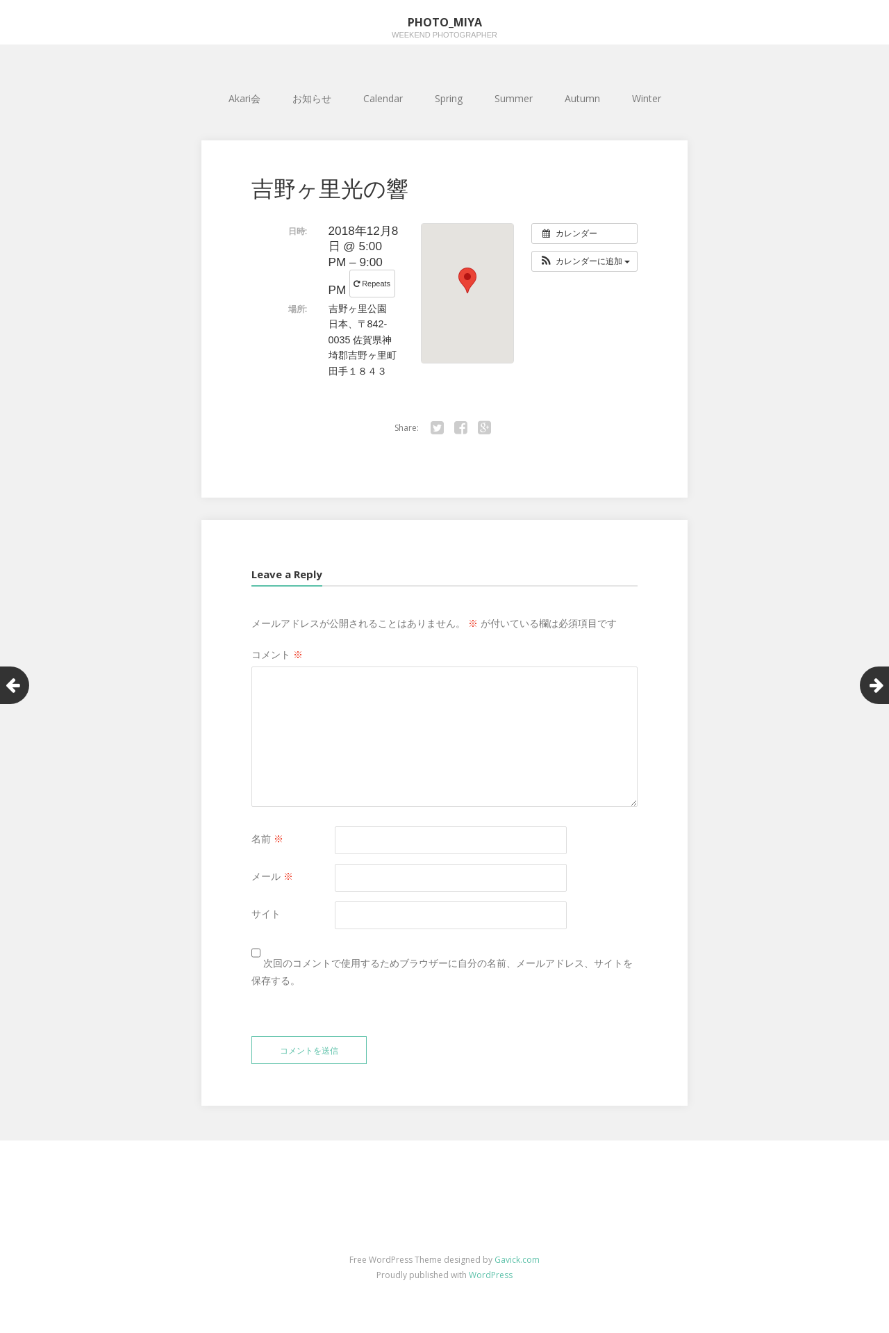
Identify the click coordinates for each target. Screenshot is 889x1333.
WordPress (491, 1275)
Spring (449, 98)
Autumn (582, 98)
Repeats (373, 283)
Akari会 (244, 98)
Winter (646, 98)
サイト (266, 913)
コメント (277, 654)
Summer (514, 98)
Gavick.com (517, 1260)
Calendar (383, 98)
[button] (584, 261)
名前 (267, 838)
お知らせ (311, 98)
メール (272, 876)
